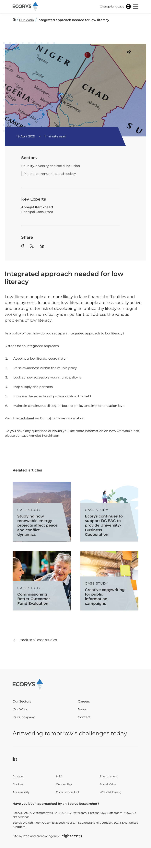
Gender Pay (64, 784)
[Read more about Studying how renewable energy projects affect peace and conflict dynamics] (42, 512)
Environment (109, 776)
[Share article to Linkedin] (42, 247)
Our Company (24, 717)
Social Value (108, 784)
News (82, 709)
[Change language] (115, 6)
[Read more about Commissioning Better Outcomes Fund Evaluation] (42, 581)
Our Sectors (22, 701)
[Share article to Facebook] (22, 247)
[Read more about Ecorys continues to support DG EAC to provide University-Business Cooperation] (109, 512)
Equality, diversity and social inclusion (50, 166)
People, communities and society (49, 174)
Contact (84, 717)
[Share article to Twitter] (32, 247)
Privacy (18, 776)
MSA (59, 776)
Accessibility (21, 792)
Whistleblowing (111, 792)
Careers (84, 701)
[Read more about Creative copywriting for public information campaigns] (109, 581)
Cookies (18, 784)
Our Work (20, 709)
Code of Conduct (67, 792)
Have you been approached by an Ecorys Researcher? (56, 804)
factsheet (26, 418)
